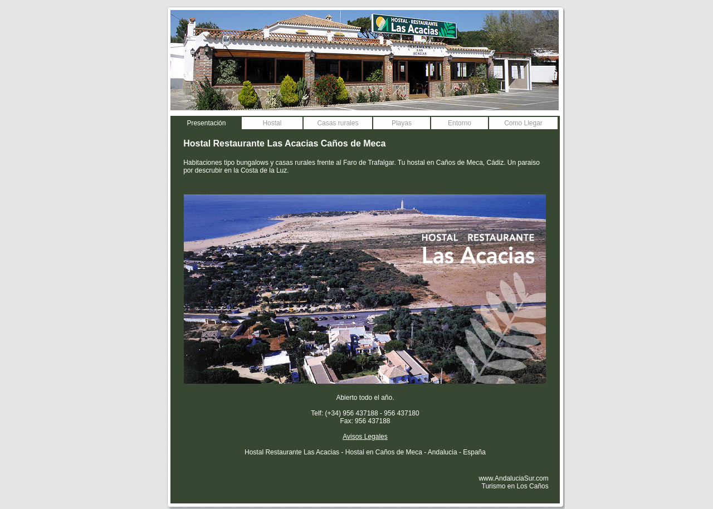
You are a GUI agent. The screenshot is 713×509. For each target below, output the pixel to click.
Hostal (271, 123)
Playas (402, 123)
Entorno (459, 123)
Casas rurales (337, 123)
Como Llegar (523, 123)
